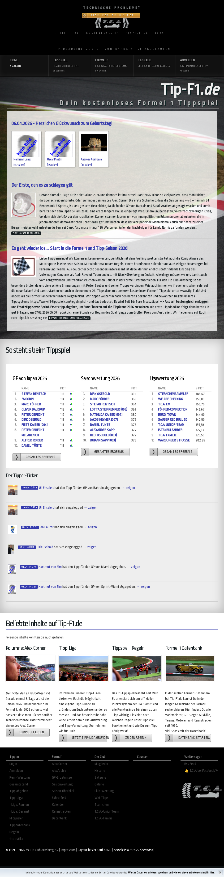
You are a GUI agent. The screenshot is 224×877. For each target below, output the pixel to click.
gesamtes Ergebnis (40, 457)
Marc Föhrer (31, 404)
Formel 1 (112, 65)
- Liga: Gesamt (19, 812)
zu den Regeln (135, 738)
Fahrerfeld (59, 798)
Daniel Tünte (32, 446)
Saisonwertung (62, 784)
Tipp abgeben (18, 791)
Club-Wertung (104, 791)
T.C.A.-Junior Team (107, 812)
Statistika (16, 839)
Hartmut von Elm (50, 567)
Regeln (14, 832)
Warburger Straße (174, 440)
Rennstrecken (61, 812)
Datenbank (59, 818)
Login (13, 764)
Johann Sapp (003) (103, 440)
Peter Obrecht (33, 415)
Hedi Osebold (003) (103, 435)
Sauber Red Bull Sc (172, 420)
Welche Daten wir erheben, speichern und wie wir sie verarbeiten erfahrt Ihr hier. (171, 872)
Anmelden (197, 65)
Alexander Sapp (102, 430)
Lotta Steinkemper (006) (108, 409)
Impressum (68, 850)
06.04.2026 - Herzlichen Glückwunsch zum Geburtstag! (61, 123)
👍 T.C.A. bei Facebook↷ (201, 771)
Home (27, 63)
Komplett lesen (31, 732)
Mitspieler (16, 818)
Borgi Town (167, 415)
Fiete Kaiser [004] (34, 425)
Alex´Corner (59, 764)
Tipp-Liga (16, 798)
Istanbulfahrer (170, 430)
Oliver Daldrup (33, 409)
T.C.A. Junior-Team (171, 425)
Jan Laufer (46, 527)
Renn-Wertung (19, 778)
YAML (107, 850)
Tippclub (154, 63)
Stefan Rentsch (34, 394)
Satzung (100, 778)
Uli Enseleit (46, 488)
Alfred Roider (32, 440)
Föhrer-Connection (172, 409)
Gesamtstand (18, 784)
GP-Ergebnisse (62, 778)
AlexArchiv (59, 771)
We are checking (170, 399)
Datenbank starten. (194, 738)
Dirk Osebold (31, 420)
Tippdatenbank (19, 825)
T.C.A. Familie (167, 435)
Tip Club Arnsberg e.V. (44, 850)
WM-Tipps (101, 798)
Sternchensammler (173, 394)
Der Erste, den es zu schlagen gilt (42, 185)
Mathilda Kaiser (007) (106, 415)
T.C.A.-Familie (103, 818)
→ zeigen (128, 488)
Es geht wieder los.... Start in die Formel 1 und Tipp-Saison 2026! (69, 248)
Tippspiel (69, 65)
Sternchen (102, 805)
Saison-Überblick (63, 791)
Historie (100, 771)
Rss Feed (190, 764)
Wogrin (28, 399)
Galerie (99, 784)
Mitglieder (101, 764)
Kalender (58, 805)
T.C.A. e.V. (164, 404)
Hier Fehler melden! (113, 15)
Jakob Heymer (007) (104, 420)
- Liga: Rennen (19, 805)
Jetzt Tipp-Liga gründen (89, 738)
